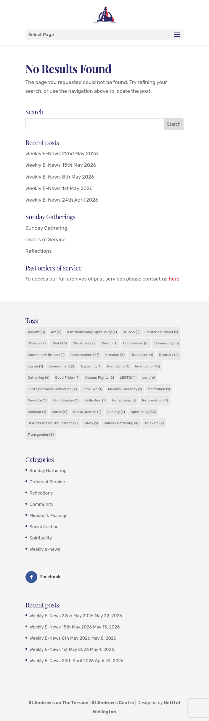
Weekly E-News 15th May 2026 (60, 165)
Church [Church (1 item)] (109, 343)
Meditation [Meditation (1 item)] (159, 389)
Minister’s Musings (48, 515)
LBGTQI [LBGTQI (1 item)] (128, 377)
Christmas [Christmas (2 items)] (84, 343)
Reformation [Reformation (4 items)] (155, 400)
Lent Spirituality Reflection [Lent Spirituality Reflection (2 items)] (52, 389)
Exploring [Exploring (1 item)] (91, 366)
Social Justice (44, 526)
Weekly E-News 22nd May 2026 (61, 153)
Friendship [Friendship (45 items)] (147, 366)
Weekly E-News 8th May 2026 (59, 177)
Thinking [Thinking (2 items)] (154, 423)
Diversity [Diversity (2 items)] (169, 355)
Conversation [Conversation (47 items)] (84, 355)
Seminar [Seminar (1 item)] (37, 412)
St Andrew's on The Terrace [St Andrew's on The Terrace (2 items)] (53, 423)
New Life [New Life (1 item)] (37, 400)
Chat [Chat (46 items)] (59, 343)
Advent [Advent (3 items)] (36, 332)
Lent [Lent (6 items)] (148, 377)
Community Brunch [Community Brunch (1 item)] (46, 355)
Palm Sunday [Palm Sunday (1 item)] (65, 400)
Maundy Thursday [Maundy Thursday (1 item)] (125, 389)
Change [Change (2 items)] (37, 343)
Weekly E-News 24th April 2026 (61, 200)
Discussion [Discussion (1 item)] (142, 355)
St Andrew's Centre (112, 702)
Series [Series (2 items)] (59, 412)
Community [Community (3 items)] (166, 343)
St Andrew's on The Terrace (58, 702)
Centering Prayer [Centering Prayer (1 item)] (161, 332)
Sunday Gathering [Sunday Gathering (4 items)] (121, 423)
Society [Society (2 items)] (116, 412)
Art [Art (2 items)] (56, 332)
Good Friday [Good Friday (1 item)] (67, 377)
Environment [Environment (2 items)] (62, 366)
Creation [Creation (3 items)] (115, 355)
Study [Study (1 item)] (90, 423)
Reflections (38, 251)
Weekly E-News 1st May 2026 (59, 188)
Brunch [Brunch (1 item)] (131, 332)
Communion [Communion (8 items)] (136, 343)
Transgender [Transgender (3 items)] (41, 434)
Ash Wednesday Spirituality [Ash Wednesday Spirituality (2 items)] (92, 332)
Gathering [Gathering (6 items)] (38, 377)
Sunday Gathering (46, 228)
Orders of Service (45, 239)
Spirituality (41, 538)
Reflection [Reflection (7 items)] (95, 400)
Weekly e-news (45, 549)
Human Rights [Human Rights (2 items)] (99, 377)
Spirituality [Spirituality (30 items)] (143, 412)
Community (42, 504)
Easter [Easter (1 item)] (35, 366)
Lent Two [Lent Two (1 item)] (92, 389)
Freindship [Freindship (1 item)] (118, 366)
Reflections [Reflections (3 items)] (124, 400)
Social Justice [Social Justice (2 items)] (87, 412)
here (174, 279)
